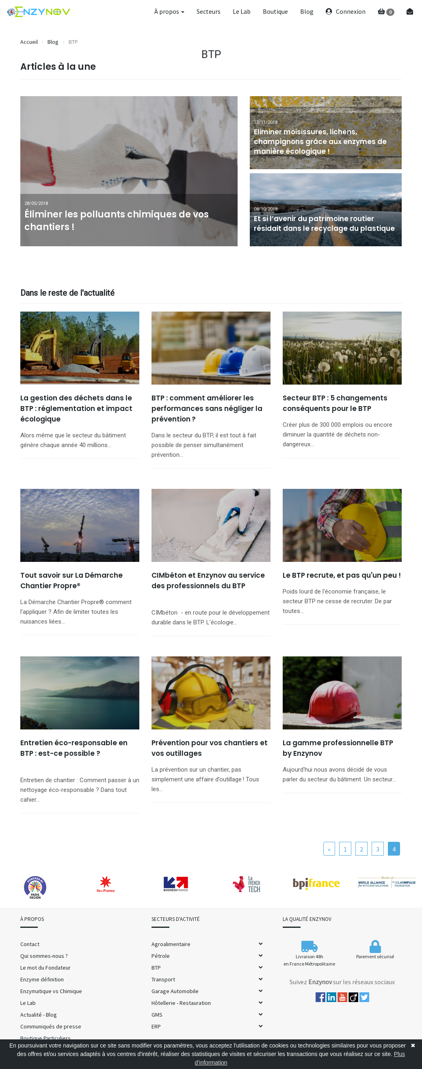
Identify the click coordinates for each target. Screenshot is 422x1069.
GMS (156, 1014)
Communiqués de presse (50, 1026)
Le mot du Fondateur (45, 967)
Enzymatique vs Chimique (51, 991)
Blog (307, 11)
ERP (156, 1026)
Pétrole (160, 955)
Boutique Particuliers (45, 1038)
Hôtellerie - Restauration (181, 1003)
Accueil (29, 41)
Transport (163, 979)
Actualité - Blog (38, 1014)
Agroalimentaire (170, 944)
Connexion (346, 11)
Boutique (275, 11)
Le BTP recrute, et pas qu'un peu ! (342, 575)
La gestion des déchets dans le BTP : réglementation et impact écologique (76, 408)
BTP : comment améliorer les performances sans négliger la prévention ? (206, 408)
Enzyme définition (42, 979)
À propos (169, 11)
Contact (29, 944)
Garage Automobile (175, 991)
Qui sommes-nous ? (44, 955)
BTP (156, 967)
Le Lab (242, 11)
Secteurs (209, 11)
